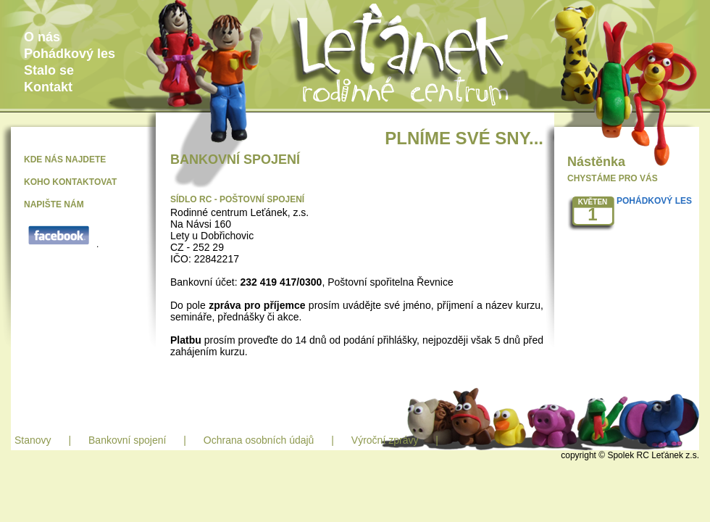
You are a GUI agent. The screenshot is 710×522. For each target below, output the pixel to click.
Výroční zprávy (385, 440)
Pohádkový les (69, 53)
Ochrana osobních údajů (259, 440)
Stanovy (32, 440)
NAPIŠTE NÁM (54, 204)
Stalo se (49, 70)
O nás (42, 37)
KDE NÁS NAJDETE (65, 159)
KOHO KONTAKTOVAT (70, 182)
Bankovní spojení (127, 440)
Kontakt (48, 87)
